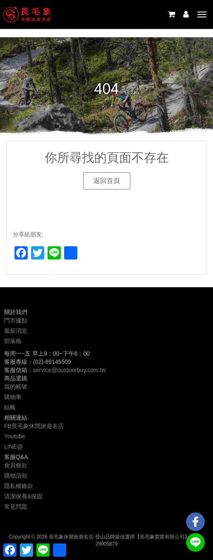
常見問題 (15, 506)
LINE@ (13, 446)
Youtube (14, 436)
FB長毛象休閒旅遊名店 (34, 426)
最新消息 (15, 330)
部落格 (13, 341)
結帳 (10, 407)
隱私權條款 (18, 486)
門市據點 (15, 320)
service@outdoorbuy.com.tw (69, 370)
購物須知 (15, 475)
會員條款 (15, 465)
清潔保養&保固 (23, 496)
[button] (106, 181)
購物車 (13, 397)
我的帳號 (15, 386)
